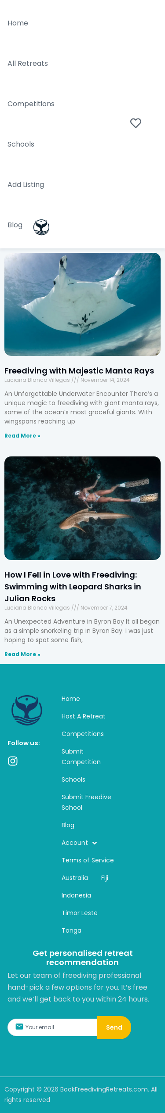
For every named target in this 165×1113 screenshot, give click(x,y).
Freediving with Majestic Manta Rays (80, 370)
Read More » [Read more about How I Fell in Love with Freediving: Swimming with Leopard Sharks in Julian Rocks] (22, 654)
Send (114, 1027)
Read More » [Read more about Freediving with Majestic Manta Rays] (22, 435)
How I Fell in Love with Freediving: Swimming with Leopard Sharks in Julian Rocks (72, 586)
